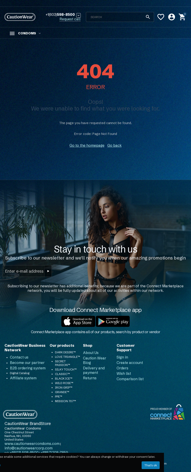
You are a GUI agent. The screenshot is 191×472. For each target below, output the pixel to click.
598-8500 (60, 15)
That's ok (150, 465)
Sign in (122, 357)
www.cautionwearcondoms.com (32, 443)
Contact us (19, 357)
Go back (114, 145)
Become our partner (27, 362)
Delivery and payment (94, 370)
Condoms (27, 33)
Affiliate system (23, 378)
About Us (91, 352)
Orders (122, 368)
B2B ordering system (28, 368)
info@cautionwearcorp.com (29, 448)
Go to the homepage (86, 145)
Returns (90, 378)
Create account (130, 362)
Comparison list (130, 379)
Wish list (124, 373)
